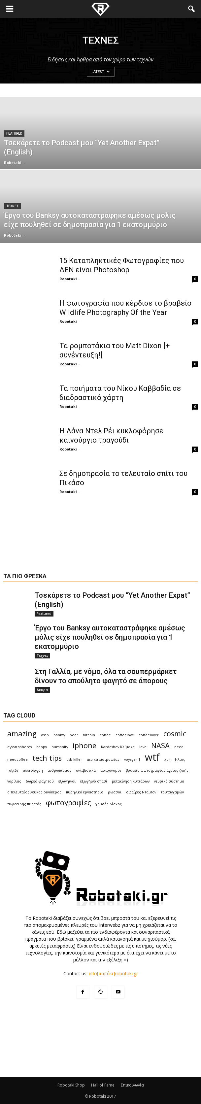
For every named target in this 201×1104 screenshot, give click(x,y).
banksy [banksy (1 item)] (59, 735)
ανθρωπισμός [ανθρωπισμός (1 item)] (59, 770)
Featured (14, 133)
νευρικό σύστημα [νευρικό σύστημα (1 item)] (169, 781)
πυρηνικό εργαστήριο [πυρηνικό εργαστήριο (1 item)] (84, 792)
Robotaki (12, 162)
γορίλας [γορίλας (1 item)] (14, 781)
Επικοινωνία (132, 1085)
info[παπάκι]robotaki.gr (113, 973)
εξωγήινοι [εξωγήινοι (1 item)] (67, 781)
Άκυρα (42, 689)
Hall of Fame (103, 1085)
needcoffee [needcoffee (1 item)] (17, 759)
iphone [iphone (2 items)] (84, 745)
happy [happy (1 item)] (41, 747)
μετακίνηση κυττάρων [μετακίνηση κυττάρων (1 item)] (131, 781)
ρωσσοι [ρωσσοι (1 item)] (114, 792)
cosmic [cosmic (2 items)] (174, 733)
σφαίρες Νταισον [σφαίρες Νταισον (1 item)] (141, 792)
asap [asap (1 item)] (45, 735)
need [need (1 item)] (179, 747)
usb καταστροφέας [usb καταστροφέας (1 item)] (103, 759)
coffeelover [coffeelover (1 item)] (149, 735)
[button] (192, 9)
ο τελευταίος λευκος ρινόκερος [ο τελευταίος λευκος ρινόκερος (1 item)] (34, 792)
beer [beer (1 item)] (74, 735)
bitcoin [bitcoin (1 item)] (89, 735)
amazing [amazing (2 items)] (22, 733)
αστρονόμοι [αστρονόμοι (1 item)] (110, 770)
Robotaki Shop (71, 1085)
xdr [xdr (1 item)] (167, 759)
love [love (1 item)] (143, 747)
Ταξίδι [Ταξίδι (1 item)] (12, 770)
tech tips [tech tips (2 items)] (47, 757)
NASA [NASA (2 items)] (160, 745)
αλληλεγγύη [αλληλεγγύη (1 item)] (33, 770)
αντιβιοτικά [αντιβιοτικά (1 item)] (86, 770)
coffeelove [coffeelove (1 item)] (125, 735)
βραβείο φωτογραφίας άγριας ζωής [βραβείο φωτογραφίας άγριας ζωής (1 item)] (157, 770)
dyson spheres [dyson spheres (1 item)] (19, 747)
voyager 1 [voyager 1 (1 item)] (132, 759)
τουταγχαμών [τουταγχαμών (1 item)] (172, 792)
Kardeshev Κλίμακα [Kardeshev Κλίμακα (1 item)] (118, 747)
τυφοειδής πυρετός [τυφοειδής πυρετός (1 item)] (24, 804)
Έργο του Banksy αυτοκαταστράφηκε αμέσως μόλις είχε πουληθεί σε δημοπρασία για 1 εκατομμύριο (110, 637)
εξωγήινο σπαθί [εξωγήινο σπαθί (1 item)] (93, 781)
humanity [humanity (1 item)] (59, 747)
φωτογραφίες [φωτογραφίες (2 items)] (68, 802)
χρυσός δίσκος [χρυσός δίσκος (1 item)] (108, 804)
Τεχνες (12, 206)
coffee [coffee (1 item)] (105, 735)
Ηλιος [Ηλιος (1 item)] (180, 759)
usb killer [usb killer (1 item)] (74, 759)
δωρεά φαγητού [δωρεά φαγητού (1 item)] (40, 781)
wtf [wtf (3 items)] (152, 757)
